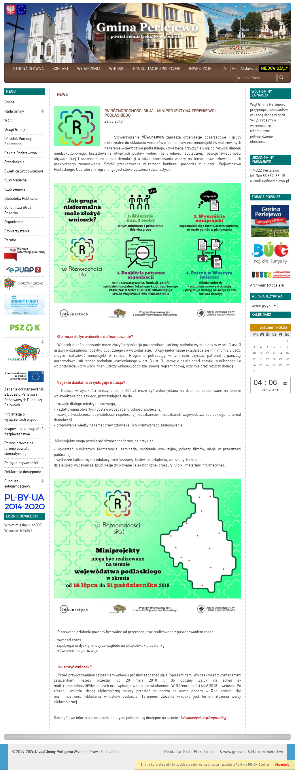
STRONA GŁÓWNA (28, 69)
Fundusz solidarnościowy (17, 484)
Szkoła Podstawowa (20, 153)
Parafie (10, 240)
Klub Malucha (15, 180)
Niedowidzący (274, 68)
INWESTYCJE (200, 69)
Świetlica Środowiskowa (24, 171)
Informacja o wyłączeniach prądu (20, 417)
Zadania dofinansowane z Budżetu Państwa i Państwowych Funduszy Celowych (23, 397)
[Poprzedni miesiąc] (252, 328)
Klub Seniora (14, 189)
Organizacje (13, 222)
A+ (234, 68)
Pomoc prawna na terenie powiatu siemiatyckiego (18, 448)
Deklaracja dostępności (23, 472)
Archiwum (249, 68)
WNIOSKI (116, 69)
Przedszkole (14, 162)
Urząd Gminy (14, 129)
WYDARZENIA (89, 69)
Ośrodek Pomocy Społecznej (18, 141)
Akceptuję (282, 765)
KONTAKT (60, 69)
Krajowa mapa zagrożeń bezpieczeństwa (24, 431)
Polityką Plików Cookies (253, 765)
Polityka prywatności (21, 463)
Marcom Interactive (267, 752)
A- (226, 68)
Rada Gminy (14, 111)
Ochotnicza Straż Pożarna (17, 210)
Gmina (9, 102)
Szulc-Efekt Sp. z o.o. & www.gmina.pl (215, 752)
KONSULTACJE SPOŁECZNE (156, 69)
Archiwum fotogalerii (267, 285)
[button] (42, 112)
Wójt (8, 120)
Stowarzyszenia (17, 231)
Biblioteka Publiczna (21, 198)
